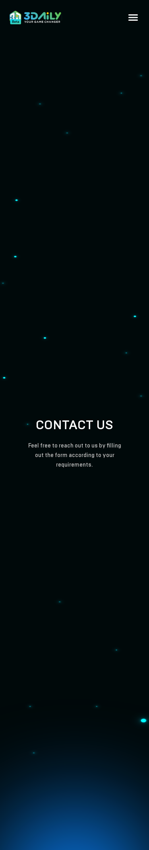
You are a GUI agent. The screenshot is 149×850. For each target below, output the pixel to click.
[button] (133, 17)
